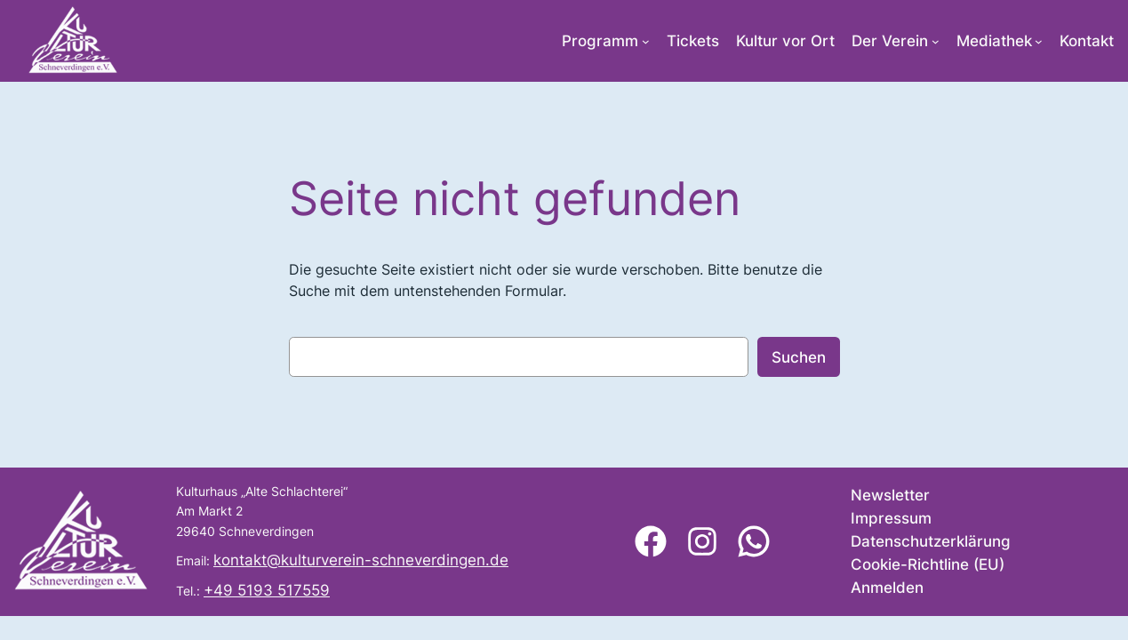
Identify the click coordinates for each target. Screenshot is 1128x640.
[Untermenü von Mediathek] (1039, 41)
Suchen (799, 357)
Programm (600, 41)
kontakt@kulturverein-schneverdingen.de (360, 560)
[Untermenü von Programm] (646, 41)
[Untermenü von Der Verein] (936, 41)
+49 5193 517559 (267, 590)
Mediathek (994, 41)
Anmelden (887, 587)
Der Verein (890, 41)
